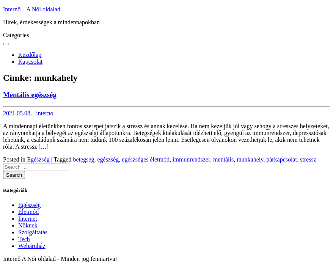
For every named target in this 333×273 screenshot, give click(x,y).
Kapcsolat (30, 61)
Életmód (28, 212)
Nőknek (28, 225)
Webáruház (32, 246)
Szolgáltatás (32, 232)
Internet (27, 218)
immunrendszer (191, 159)
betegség (83, 159)
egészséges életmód (146, 159)
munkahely (250, 159)
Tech (24, 239)
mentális (223, 159)
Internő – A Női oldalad (31, 9)
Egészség (38, 159)
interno (44, 113)
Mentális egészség (30, 95)
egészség (108, 159)
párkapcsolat (281, 159)
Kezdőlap (29, 55)
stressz (308, 159)
